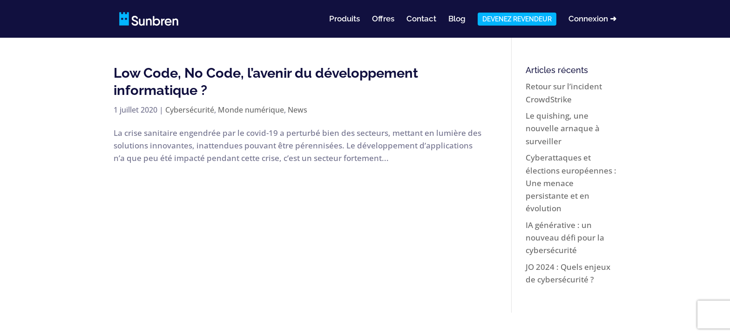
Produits (344, 19)
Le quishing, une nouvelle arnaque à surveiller (563, 128)
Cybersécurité (189, 110)
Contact (421, 19)
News (297, 110)
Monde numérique (251, 110)
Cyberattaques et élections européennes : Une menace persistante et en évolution (571, 183)
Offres (383, 19)
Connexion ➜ (592, 19)
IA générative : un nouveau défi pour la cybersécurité (565, 237)
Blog (457, 19)
